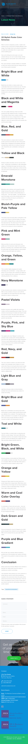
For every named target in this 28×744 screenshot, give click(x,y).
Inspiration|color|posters (11, 589)
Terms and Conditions (18, 741)
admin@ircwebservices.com (8, 685)
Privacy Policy (8, 741)
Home (2, 16)
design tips (12, 34)
